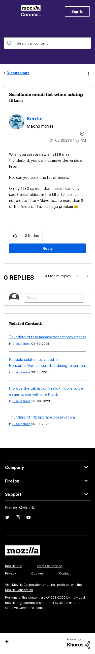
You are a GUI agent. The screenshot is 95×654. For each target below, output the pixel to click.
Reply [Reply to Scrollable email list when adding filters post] (48, 248)
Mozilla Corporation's (28, 585)
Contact (65, 573)
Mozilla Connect (30, 11)
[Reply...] (54, 298)
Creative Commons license (25, 608)
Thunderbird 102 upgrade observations (42, 417)
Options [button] (88, 73)
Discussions (18, 73)
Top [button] (7, 641)
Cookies (37, 573)
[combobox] (47, 43)
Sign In (77, 11)
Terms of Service (49, 566)
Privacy (10, 573)
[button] (15, 236)
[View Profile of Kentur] (35, 119)
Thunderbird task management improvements (47, 337)
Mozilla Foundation (19, 590)
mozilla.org (13, 566)
